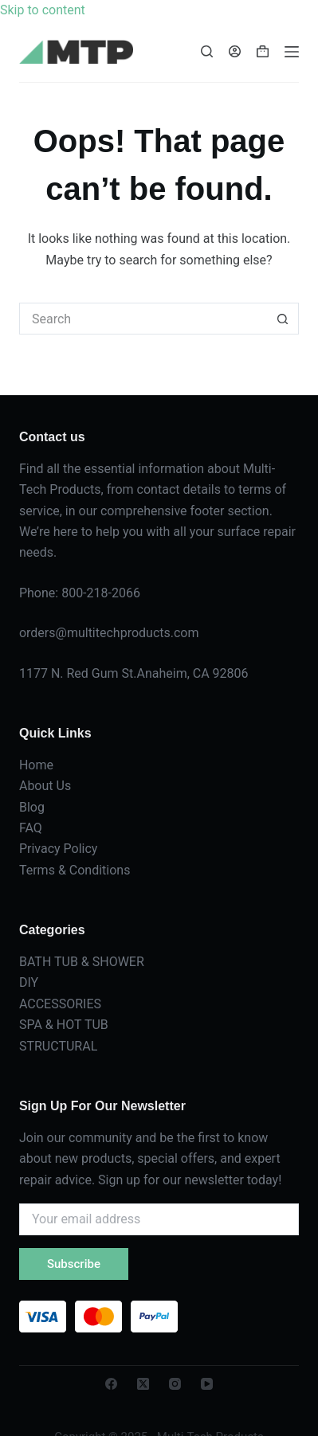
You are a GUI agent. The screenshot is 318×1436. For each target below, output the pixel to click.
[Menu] (292, 52)
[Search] (207, 51)
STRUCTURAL (58, 1046)
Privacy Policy (58, 848)
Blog (32, 807)
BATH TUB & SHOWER (81, 961)
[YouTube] (207, 1384)
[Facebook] (111, 1384)
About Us (45, 785)
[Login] (235, 51)
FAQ (30, 827)
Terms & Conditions (75, 870)
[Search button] (283, 319)
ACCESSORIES (60, 1003)
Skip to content (42, 10)
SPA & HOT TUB (63, 1024)
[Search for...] (143, 319)
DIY (28, 982)
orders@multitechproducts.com (109, 632)
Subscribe (73, 1264)
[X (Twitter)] (143, 1384)
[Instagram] (175, 1384)
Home (36, 765)
